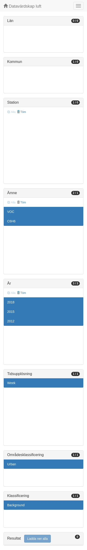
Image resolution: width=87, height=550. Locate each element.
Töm (21, 112)
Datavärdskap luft (22, 6)
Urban (11, 464)
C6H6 (11, 221)
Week (11, 383)
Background (16, 505)
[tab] (43, 538)
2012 (10, 321)
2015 (10, 312)
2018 (10, 302)
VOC (10, 212)
